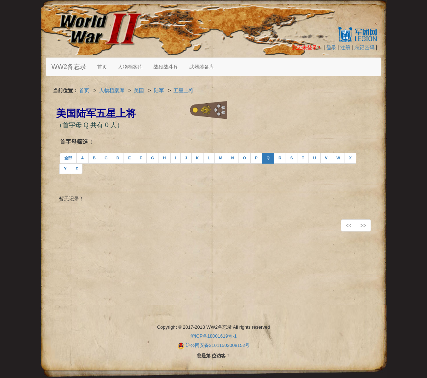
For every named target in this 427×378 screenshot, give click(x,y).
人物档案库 (130, 67)
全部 (68, 158)
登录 (331, 47)
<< (348, 225)
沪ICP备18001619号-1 (213, 336)
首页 (102, 67)
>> (363, 225)
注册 (345, 47)
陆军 (159, 90)
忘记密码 (365, 47)
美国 (139, 90)
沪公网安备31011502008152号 (218, 345)
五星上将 (184, 90)
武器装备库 (201, 67)
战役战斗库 (166, 67)
